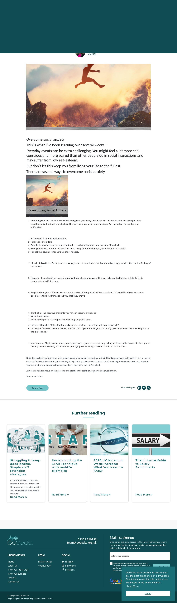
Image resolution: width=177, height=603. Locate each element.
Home (11, 562)
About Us (12, 566)
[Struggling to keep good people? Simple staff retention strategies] (26, 446)
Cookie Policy (45, 566)
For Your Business (17, 574)
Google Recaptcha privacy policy (19, 599)
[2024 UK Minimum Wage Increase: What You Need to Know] (109, 446)
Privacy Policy (45, 562)
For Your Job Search (18, 570)
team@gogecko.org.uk (82, 542)
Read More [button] (132, 586)
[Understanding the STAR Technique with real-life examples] (68, 446)
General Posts (37, 394)
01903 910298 (87, 539)
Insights (12, 578)
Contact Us (13, 582)
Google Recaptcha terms (43, 599)
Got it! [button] (148, 593)
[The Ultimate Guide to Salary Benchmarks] (151, 446)
